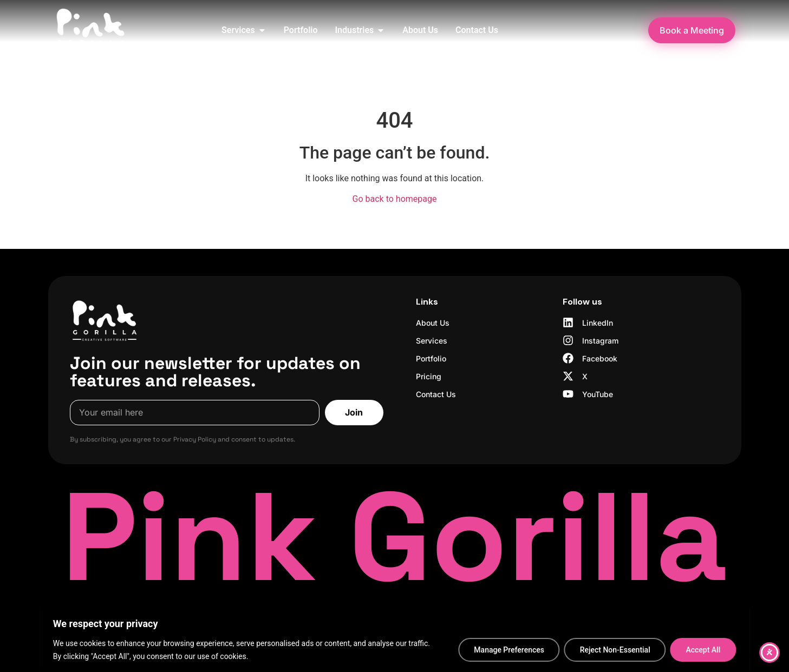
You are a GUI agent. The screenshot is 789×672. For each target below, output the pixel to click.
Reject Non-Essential (614, 649)
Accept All (703, 649)
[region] (394, 640)
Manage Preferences (508, 649)
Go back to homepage (395, 199)
